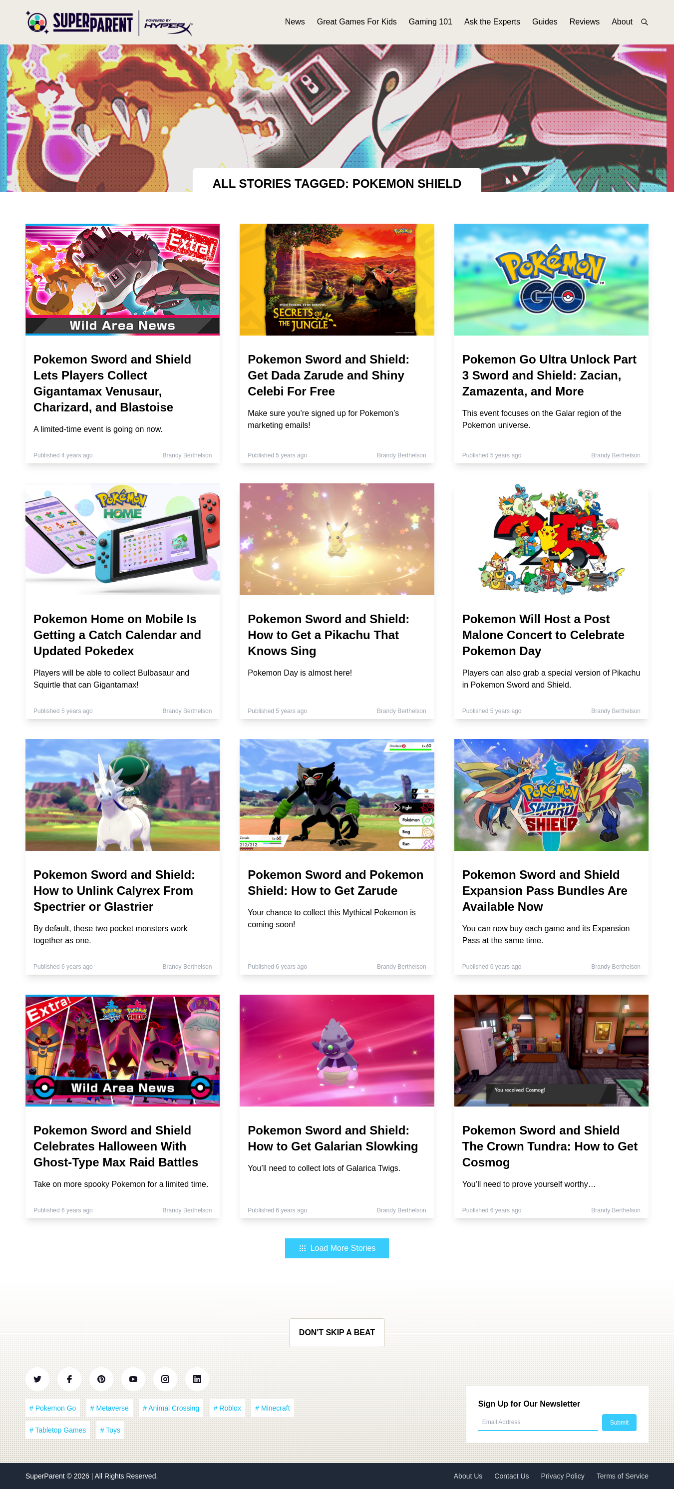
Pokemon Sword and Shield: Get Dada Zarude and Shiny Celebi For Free (328, 375)
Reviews (585, 23)
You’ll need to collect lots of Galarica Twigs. (324, 1168)
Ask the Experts (492, 23)
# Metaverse (109, 1408)
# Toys (110, 1430)
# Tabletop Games (57, 1430)
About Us (468, 1476)
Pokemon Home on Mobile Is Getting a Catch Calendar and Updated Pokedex (117, 635)
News (295, 23)
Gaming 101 (430, 23)
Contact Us (511, 1476)
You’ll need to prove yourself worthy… (529, 1184)
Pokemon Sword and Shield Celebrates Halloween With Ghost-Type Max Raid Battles (115, 1146)
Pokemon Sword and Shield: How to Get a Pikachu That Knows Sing (328, 635)
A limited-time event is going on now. (98, 429)
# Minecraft (272, 1408)
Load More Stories (337, 1248)
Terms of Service (623, 1476)
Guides (545, 23)
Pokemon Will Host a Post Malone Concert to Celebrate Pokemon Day (543, 635)
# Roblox (227, 1408)
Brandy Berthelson (187, 455)
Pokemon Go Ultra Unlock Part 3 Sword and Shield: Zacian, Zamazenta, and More (549, 375)
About (622, 23)
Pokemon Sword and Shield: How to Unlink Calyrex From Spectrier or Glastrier (114, 890)
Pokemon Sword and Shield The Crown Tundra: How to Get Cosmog (550, 1146)
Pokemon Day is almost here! (300, 673)
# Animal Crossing (171, 1408)
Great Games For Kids (357, 23)
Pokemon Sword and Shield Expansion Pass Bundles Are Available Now (545, 890)
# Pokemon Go (52, 1408)
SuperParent (46, 1476)
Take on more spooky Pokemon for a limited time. (120, 1184)
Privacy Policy (563, 1476)
